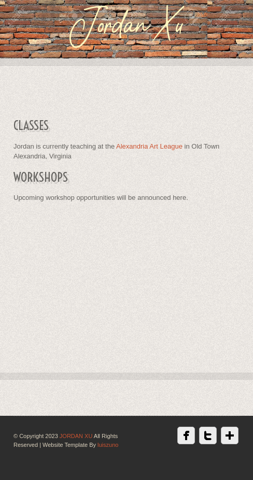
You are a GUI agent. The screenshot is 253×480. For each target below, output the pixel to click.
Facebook (186, 435)
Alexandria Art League (149, 146)
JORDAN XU (76, 436)
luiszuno (107, 445)
